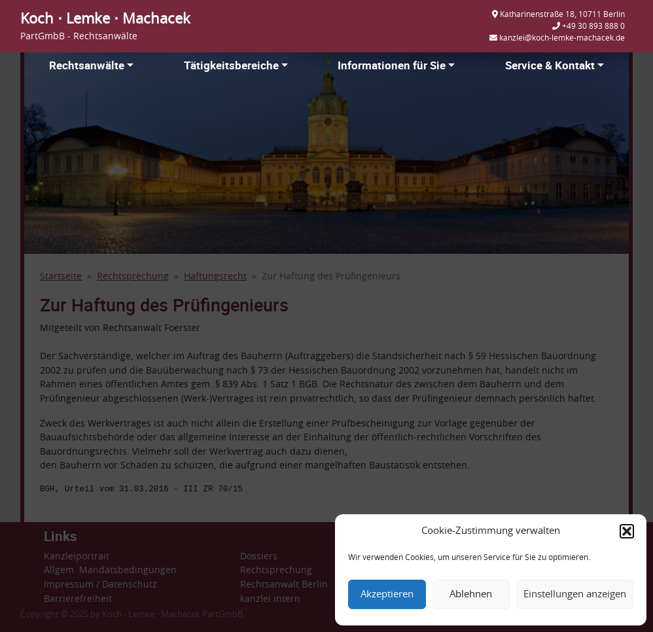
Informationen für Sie (392, 65)
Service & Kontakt (550, 65)
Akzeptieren (387, 594)
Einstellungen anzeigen (574, 594)
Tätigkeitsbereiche (231, 65)
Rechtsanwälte (86, 65)
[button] (626, 531)
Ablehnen (471, 594)
